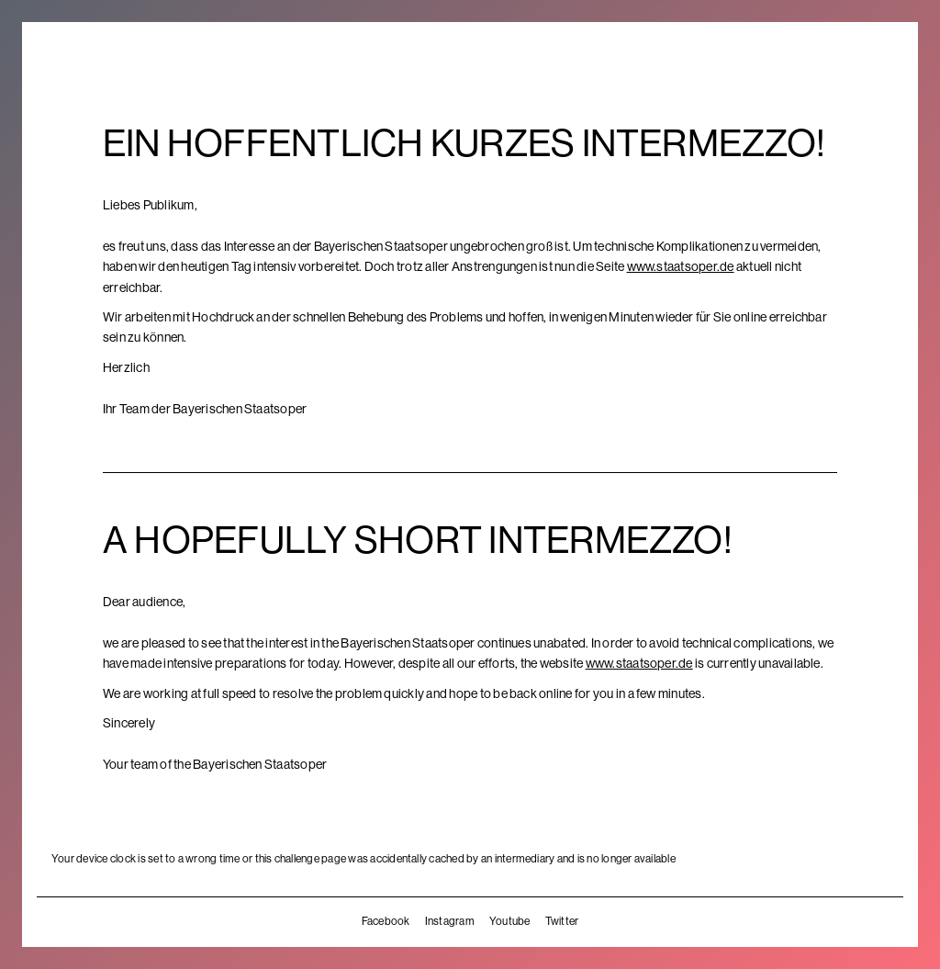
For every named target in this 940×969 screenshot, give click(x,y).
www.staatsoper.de (680, 266)
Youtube (510, 921)
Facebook (386, 921)
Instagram (450, 921)
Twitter (562, 921)
